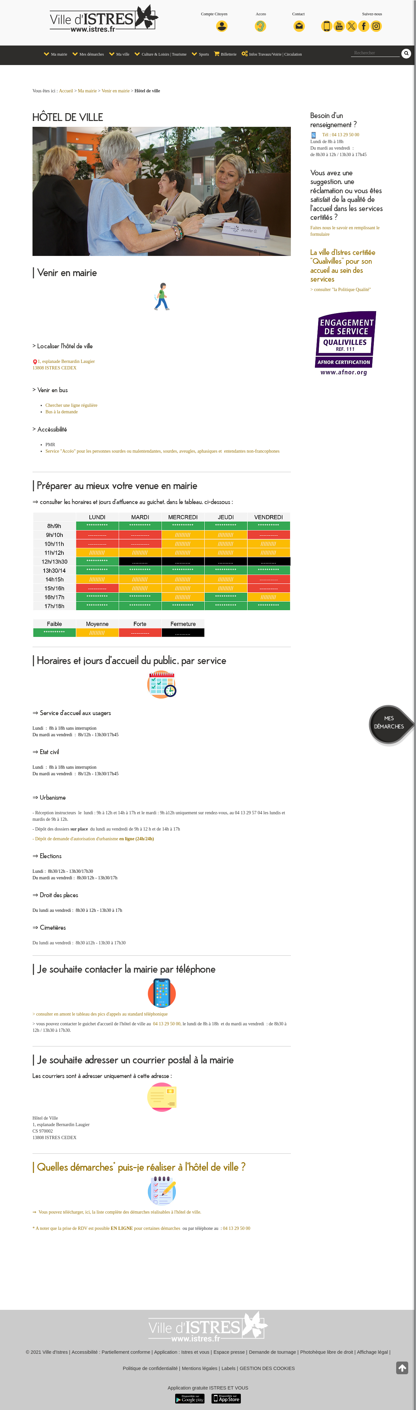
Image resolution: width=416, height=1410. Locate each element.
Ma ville (117, 54)
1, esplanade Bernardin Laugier (66, 361)
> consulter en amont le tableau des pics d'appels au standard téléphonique (100, 1014)
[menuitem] (53, 54)
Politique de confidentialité (150, 1368)
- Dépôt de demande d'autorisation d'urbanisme (93, 838)
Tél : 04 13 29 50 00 (340, 134)
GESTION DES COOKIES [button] (267, 1368)
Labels (229, 1368)
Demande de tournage (272, 1352)
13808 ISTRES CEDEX (54, 368)
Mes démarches (86, 54)
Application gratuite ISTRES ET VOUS (208, 1387)
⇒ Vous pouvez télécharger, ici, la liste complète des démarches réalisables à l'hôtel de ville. (116, 1212)
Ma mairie (53, 54)
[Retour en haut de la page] (403, 1369)
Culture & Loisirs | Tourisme (159, 54)
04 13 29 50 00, (166, 1023)
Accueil (66, 90)
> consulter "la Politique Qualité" (340, 289)
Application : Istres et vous (181, 1352)
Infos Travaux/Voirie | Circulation (270, 54)
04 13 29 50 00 (236, 1228)
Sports (198, 54)
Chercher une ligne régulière (72, 405)
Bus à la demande (62, 411)
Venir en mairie (116, 90)
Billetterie (224, 54)
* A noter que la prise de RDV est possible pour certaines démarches (107, 1228)
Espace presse (229, 1352)
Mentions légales (199, 1368)
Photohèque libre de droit (326, 1352)
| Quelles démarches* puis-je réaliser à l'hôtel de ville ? (138, 1166)
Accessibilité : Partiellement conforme (111, 1352)
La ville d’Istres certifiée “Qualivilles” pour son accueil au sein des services (342, 265)
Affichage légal (372, 1352)
